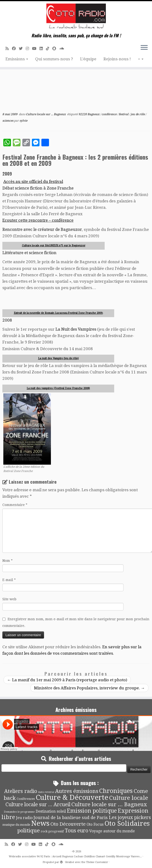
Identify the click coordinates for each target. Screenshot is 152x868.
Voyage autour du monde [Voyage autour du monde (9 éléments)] (112, 831)
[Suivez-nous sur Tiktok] (49, 48)
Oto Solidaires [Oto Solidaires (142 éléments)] (127, 823)
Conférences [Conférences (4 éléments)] (26, 799)
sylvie (23, 120)
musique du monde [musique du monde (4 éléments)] (16, 824)
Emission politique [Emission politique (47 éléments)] (92, 811)
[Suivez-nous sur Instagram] (29, 48)
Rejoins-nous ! (117, 59)
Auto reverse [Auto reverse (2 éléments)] (46, 792)
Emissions (16, 59)
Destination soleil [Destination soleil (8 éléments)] (51, 811)
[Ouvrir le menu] (144, 47)
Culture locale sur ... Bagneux (46, 114)
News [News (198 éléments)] (40, 823)
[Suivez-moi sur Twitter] (22, 48)
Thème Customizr (97, 862)
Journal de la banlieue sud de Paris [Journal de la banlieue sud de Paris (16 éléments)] (71, 817)
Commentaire (14, 505)
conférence (109, 114)
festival (124, 114)
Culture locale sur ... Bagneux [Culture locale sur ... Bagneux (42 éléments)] (109, 804)
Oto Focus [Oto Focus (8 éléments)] (95, 824)
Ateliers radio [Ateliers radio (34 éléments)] (20, 791)
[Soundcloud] (63, 48)
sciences (8, 120)
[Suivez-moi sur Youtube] (35, 48)
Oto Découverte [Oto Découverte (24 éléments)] (68, 824)
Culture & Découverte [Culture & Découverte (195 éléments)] (72, 797)
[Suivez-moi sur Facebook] (15, 48)
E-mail (9, 580)
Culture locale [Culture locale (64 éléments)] (128, 797)
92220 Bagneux (89, 114)
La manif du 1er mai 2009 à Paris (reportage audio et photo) (67, 679)
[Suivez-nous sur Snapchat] (55, 48)
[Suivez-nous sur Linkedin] (42, 48)
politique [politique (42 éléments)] (28, 830)
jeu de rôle (138, 114)
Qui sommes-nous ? (54, 59)
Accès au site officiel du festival (33, 181)
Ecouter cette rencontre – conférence (38, 220)
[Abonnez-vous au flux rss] (8, 48)
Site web (9, 599)
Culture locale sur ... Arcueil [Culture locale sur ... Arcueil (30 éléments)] (37, 804)
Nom (7, 561)
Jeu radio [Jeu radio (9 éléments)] (24, 818)
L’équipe (88, 59)
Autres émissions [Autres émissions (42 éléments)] (76, 791)
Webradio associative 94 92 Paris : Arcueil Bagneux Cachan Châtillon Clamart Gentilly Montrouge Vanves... (75, 856)
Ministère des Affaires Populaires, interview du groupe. (89, 688)
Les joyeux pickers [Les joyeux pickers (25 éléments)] (130, 817)
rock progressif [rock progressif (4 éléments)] (52, 831)
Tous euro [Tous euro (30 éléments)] (76, 831)
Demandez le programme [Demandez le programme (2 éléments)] (19, 811)
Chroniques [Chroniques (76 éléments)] (116, 790)
